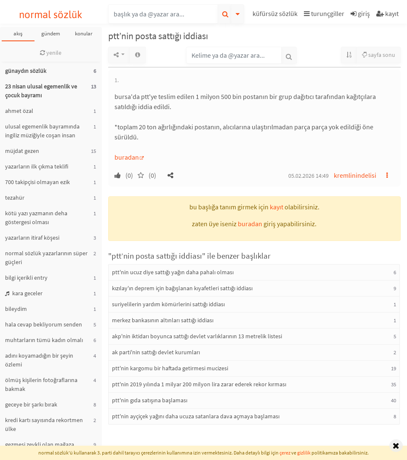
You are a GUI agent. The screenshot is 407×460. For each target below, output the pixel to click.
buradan (126, 157)
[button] (276, 15)
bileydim (16, 309)
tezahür (14, 197)
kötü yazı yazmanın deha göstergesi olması (36, 217)
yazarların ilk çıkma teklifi (36, 166)
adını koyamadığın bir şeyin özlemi (39, 360)
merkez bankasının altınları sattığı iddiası (162, 320)
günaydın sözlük (25, 71)
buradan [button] (250, 223)
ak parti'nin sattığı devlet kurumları (156, 352)
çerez (284, 452)
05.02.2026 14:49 (308, 175)
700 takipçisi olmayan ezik (37, 182)
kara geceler (24, 293)
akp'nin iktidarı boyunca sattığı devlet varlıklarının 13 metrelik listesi (197, 336)
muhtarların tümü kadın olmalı (44, 340)
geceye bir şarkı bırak (31, 404)
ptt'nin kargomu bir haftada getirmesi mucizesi (170, 368)
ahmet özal (19, 111)
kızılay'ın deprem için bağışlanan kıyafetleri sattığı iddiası (182, 288)
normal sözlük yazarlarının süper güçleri (46, 257)
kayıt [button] (276, 207)
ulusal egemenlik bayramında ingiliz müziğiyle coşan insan (42, 131)
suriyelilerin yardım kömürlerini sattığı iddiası (168, 304)
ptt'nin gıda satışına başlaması (149, 400)
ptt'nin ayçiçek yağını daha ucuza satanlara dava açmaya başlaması (195, 416)
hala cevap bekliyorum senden (43, 324)
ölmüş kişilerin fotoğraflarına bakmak (41, 384)
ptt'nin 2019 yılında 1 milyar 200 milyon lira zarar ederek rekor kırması (199, 384)
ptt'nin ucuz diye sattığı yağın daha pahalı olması (173, 272)
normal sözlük (50, 14)
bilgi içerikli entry (26, 277)
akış (17, 33)
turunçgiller (324, 13)
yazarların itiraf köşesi (32, 237)
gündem (50, 33)
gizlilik (304, 452)
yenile (50, 52)
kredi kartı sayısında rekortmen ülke (44, 424)
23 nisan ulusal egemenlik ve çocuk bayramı (41, 91)
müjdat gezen (22, 151)
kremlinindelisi (355, 175)
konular (84, 33)
